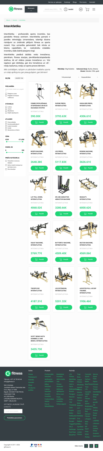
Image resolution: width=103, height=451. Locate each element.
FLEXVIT (80, 395)
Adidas (95, 408)
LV (81, 9)
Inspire (71, 410)
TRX (70, 402)
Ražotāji (31, 380)
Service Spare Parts (95, 376)
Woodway (80, 385)
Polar (86, 431)
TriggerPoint (73, 424)
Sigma (95, 381)
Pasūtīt (41, 122)
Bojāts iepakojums (13, 113)
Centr (71, 408)
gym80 (95, 402)
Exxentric (96, 433)
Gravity (79, 392)
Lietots (10, 107)
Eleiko (71, 413)
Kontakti (92, 2)
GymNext (80, 427)
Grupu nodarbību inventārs (60, 399)
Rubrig (87, 437)
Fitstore (79, 400)
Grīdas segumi (61, 404)
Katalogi (67, 2)
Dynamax (80, 429)
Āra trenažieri (11, 169)
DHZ (94, 418)
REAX (87, 434)
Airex (70, 399)
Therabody (72, 405)
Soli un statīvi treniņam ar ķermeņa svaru (15, 166)
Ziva (78, 418)
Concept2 (72, 418)
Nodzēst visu (19, 78)
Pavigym (72, 394)
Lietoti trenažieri (12, 126)
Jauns (9, 109)
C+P (78, 408)
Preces (30, 374)
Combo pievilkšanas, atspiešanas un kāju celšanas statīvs (39, 106)
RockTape (72, 432)
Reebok (79, 421)
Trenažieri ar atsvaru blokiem (14, 162)
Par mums (83, 2)
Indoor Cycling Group (95, 428)
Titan (94, 399)
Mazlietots (11, 111)
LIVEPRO (96, 421)
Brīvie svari (60, 394)
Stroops (95, 384)
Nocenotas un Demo (13, 130)
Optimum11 (97, 436)
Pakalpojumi (32, 377)
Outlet (9, 128)
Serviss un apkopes (55, 2)
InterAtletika (97, 392)
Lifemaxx (96, 423)
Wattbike (80, 416)
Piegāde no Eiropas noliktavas (13, 96)
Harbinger (72, 429)
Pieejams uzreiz (12, 93)
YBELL (79, 424)
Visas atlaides (12, 122)
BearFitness (89, 384)
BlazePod (72, 435)
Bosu (79, 377)
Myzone (71, 397)
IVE (94, 405)
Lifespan (88, 419)
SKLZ (71, 427)
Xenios (79, 398)
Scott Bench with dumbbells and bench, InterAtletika (39, 338)
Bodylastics (89, 406)
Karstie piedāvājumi (13, 124)
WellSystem (73, 416)
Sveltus (95, 410)
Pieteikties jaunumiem (14, 418)
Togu (79, 374)
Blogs (75, 2)
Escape (71, 421)
